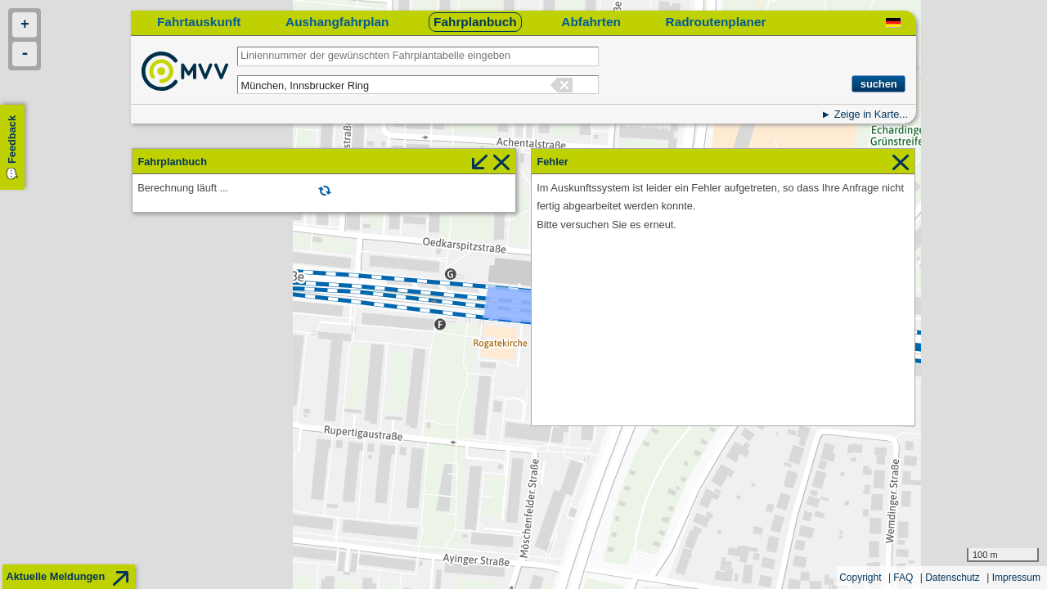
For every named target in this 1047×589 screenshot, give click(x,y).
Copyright (860, 577)
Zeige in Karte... (871, 114)
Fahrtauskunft (198, 22)
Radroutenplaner (716, 22)
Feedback (12, 139)
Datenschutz (952, 577)
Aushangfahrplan (337, 22)
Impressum (1016, 577)
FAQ (903, 577)
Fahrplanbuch (475, 22)
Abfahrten (591, 22)
